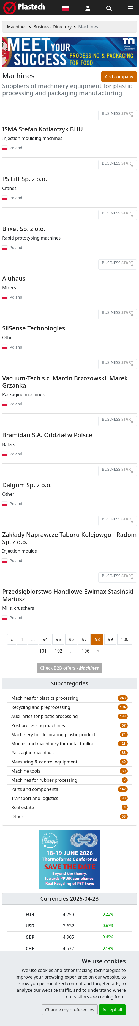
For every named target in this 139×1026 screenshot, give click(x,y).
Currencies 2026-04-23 (69, 898)
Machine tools (25, 771)
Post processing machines (38, 725)
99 (110, 639)
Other (17, 816)
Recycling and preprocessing (40, 707)
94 (45, 639)
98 (97, 639)
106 (85, 651)
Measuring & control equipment (44, 762)
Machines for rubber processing (44, 780)
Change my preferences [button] (69, 1010)
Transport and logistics (34, 798)
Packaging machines (32, 753)
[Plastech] (24, 7)
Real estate (22, 807)
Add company (119, 77)
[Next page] (98, 651)
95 (58, 639)
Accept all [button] (112, 1010)
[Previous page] (11, 639)
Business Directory (52, 27)
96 (71, 639)
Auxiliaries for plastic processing (44, 716)
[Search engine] (109, 7)
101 (43, 651)
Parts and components (34, 789)
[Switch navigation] (130, 7)
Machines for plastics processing (44, 698)
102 (58, 651)
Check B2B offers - (69, 668)
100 (124, 639)
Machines (17, 27)
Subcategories (69, 683)
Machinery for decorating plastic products (54, 734)
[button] (88, 7)
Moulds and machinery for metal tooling (52, 744)
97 (84, 639)
